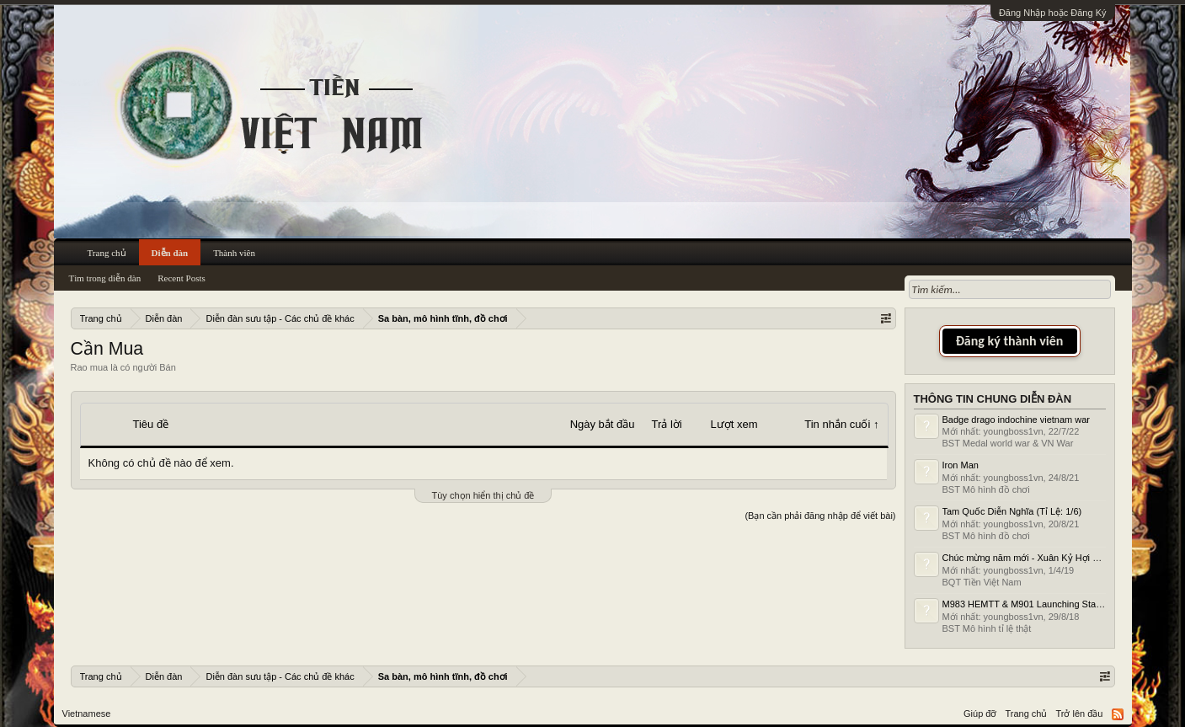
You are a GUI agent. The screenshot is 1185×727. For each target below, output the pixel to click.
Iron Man (960, 465)
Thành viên (234, 253)
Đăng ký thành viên (1010, 341)
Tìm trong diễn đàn (105, 278)
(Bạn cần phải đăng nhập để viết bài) (820, 516)
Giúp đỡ (979, 713)
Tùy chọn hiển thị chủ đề (483, 495)
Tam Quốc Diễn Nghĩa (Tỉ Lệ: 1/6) (1012, 511)
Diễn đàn (170, 253)
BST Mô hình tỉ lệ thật (987, 628)
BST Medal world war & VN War (1008, 443)
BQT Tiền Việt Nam (982, 582)
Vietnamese (86, 713)
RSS (1118, 714)
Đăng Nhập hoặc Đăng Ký (1053, 13)
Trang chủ (107, 253)
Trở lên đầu (1078, 713)
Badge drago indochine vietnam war (1016, 419)
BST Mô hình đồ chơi (986, 489)
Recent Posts (181, 278)
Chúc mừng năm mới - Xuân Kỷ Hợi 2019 (1027, 558)
